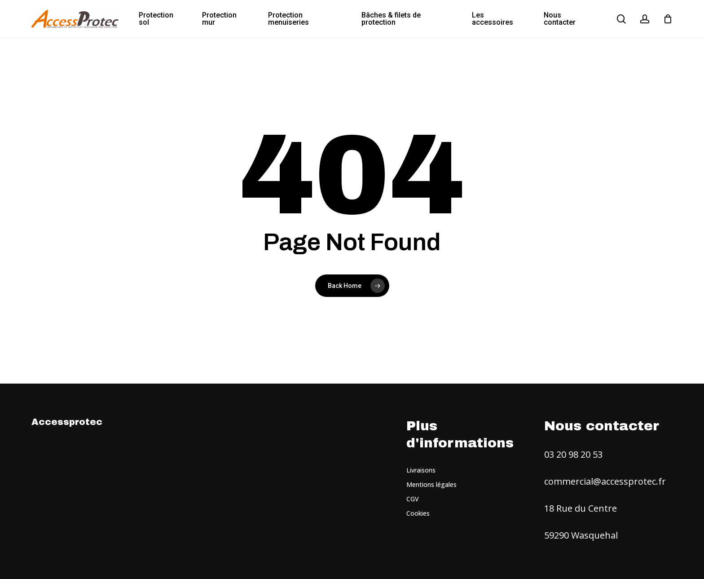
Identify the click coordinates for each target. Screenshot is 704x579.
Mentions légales (431, 484)
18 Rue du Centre (580, 508)
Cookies (418, 513)
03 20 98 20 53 (573, 454)
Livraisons (421, 470)
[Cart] (668, 19)
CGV (412, 499)
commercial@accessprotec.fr (605, 481)
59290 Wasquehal (581, 535)
